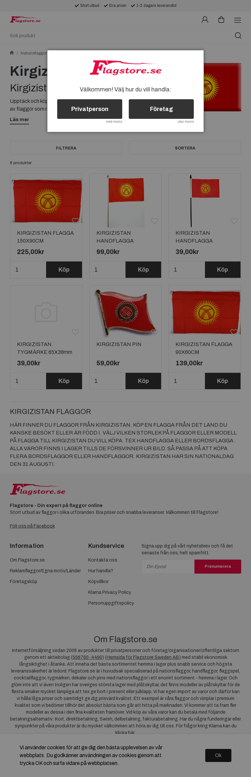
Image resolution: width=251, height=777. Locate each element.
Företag (161, 109)
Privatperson (90, 109)
